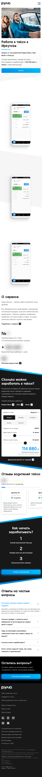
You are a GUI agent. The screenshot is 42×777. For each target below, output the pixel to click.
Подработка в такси (7, 697)
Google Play (19, 484)
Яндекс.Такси (6, 404)
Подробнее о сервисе (9, 324)
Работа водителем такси (9, 693)
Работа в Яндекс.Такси (8, 705)
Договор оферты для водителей (11, 734)
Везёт (27, 404)
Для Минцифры (6, 740)
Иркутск (34, 412)
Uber (18, 404)
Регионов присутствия (9, 363)
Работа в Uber (5, 709)
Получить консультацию (21, 676)
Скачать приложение (21, 572)
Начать (21, 70)
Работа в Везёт (6, 712)
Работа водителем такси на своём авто (14, 700)
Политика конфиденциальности (11, 731)
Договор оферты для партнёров (11, 737)
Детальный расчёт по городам (19, 460)
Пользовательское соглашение (11, 728)
